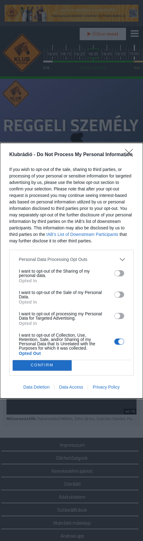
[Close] (131, 155)
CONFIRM (42, 365)
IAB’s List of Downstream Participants (82, 234)
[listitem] (71, 259)
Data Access (71, 387)
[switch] (119, 273)
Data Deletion (36, 387)
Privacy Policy (106, 387)
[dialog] (71, 270)
